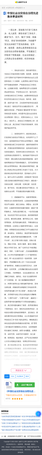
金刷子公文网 (23, 441)
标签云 (33, 444)
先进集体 (20, 376)
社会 (7, 376)
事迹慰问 (19, 8)
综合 (12, 376)
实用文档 (10, 8)
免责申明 (20, 444)
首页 (3, 8)
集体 (27, 376)
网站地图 (27, 444)
